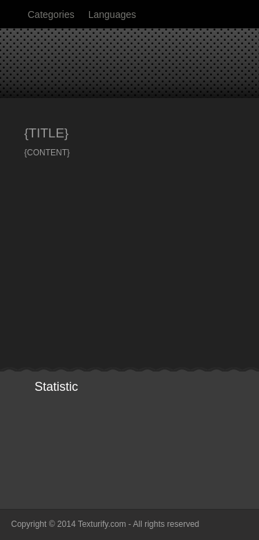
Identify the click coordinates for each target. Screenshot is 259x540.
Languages (112, 14)
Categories (51, 14)
